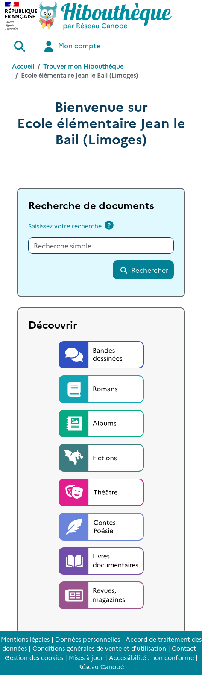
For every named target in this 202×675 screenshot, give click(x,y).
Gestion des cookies (34, 657)
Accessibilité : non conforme (151, 657)
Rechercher (144, 270)
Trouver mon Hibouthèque (83, 66)
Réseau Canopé (101, 666)
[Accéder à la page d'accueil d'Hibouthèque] (105, 16)
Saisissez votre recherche (65, 226)
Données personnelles (87, 639)
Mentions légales (25, 639)
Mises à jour (86, 657)
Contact (184, 648)
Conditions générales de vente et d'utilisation (99, 648)
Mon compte (71, 46)
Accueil (23, 66)
